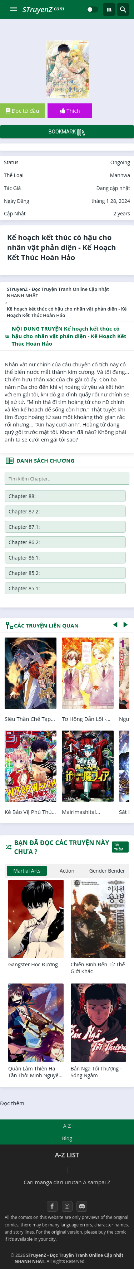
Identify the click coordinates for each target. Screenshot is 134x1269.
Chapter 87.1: (24, 526)
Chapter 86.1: (24, 557)
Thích (70, 110)
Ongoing (120, 162)
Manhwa (120, 175)
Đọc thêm (12, 1103)
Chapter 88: (22, 496)
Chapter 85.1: (24, 588)
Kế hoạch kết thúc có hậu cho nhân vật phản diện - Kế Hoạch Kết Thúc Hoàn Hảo (61, 247)
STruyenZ (43, 9)
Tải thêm (118, 846)
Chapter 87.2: (24, 511)
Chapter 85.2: (24, 573)
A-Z (67, 1125)
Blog (67, 1138)
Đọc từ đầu (22, 110)
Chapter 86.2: (24, 542)
